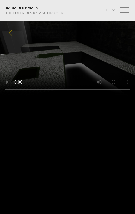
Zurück (12, 33)
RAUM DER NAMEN (34, 10)
